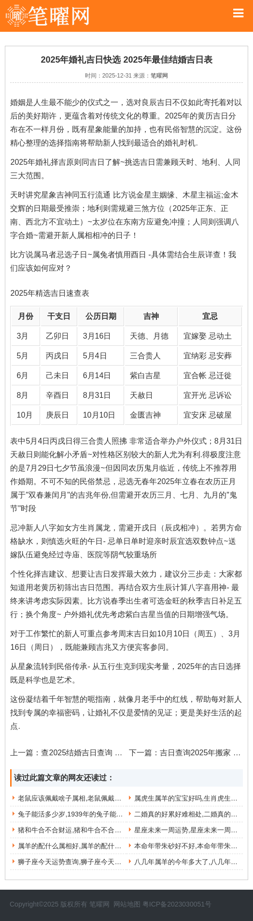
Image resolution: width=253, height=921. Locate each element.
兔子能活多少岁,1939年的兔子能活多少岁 (80, 814)
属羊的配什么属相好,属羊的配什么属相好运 (83, 846)
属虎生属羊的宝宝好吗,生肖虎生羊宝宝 (192, 798)
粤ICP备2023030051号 (176, 904)
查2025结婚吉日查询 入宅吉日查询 (101, 753)
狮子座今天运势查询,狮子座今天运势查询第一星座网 (96, 862)
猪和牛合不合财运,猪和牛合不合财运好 (76, 830)
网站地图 (127, 904)
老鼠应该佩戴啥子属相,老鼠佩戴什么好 (76, 798)
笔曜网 (159, 75)
